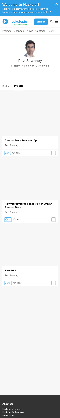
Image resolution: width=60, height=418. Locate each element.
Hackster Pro (8, 415)
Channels (19, 31)
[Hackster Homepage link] (14, 22)
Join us (38, 12)
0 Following (42, 66)
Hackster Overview (11, 408)
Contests (40, 31)
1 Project (15, 66)
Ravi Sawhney (12, 145)
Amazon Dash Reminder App (21, 140)
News (30, 31)
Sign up (41, 21)
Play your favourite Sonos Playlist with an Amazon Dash (28, 205)
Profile (5, 86)
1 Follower (28, 66)
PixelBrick (10, 270)
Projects (6, 31)
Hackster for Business (13, 412)
